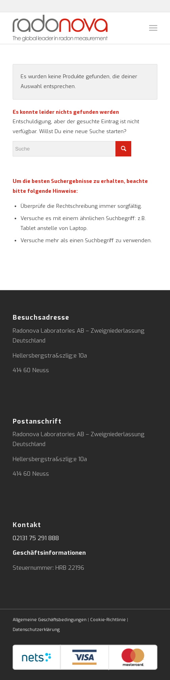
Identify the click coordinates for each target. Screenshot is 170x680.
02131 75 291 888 (36, 538)
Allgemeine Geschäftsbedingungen (50, 620)
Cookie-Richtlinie (108, 620)
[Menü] (153, 28)
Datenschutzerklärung (36, 630)
